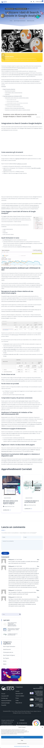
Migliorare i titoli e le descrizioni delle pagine (14, 108)
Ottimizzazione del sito (21, 9)
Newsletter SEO (19, 693)
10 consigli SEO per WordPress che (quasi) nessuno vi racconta (39, 705)
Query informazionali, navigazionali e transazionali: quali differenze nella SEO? (12, 624)
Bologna (28, 711)
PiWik (6, 276)
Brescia (19, 711)
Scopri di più (6, 510)
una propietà (22, 164)
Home (11, 20)
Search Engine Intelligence (9, 655)
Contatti (17, 691)
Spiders (4, 664)
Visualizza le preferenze (22, 743)
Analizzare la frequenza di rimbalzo (12, 105)
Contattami (15, 677)
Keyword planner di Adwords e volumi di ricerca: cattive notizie (13, 629)
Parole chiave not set (11, 99)
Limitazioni (7, 94)
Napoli (35, 711)
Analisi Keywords (9, 9)
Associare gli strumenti (10, 91)
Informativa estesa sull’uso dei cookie (20, 746)
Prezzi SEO (3, 705)
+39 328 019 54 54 (23, 723)
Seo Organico (6, 658)
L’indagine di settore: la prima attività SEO (32, 501)
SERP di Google (15, 335)
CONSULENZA (39, 1)
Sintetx (4, 661)
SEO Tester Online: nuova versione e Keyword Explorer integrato (10, 502)
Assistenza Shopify (5, 703)
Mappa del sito (19, 703)
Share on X (38, 117)
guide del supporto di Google (12, 205)
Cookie (17, 700)
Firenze (32, 711)
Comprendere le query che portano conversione (17, 103)
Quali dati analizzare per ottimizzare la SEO (12, 96)
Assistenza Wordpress (6, 700)
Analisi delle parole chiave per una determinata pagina (17, 98)
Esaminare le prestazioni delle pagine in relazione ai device (17, 110)
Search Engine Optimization (20, 20)
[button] (42, 727)
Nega (22, 740)
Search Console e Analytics (9, 89)
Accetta (22, 737)
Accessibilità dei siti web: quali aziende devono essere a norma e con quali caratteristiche (38, 693)
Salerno (39, 711)
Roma (22, 711)
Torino (12, 711)
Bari (25, 711)
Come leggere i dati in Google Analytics (13, 92)
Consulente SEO (5, 696)
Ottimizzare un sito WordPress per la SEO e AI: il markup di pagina (39, 700)
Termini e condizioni (20, 696)
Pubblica (5, 553)
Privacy (28, 746)
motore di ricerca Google (23, 73)
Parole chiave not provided (13, 101)
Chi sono (3, 693)
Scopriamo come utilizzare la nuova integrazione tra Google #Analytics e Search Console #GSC (20, 115)
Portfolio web (4, 698)
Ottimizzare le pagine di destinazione (15, 106)
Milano (15, 711)
